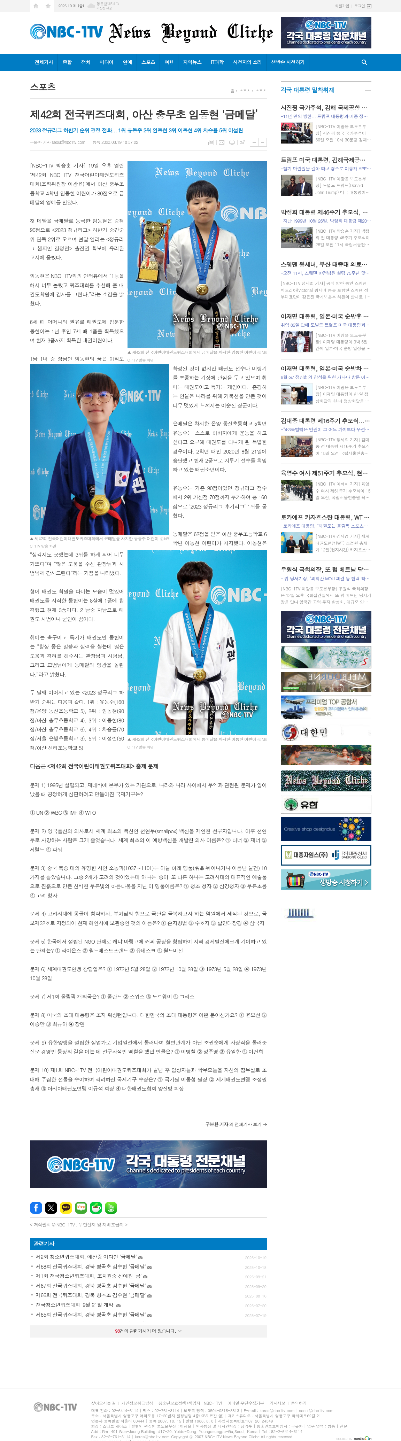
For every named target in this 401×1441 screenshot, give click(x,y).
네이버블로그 (81, 1208)
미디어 (106, 62)
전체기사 (44, 62)
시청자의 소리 (247, 62)
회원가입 (342, 5)
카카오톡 (66, 1208)
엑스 (51, 1208)
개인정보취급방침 (137, 1403)
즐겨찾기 (48, 6)
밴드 (111, 1208)
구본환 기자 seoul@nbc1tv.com (58, 142)
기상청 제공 (104, 8)
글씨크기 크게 (254, 142)
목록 (211, 142)
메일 (221, 142)
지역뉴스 (192, 62)
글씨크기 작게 (262, 142)
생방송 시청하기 (287, 62)
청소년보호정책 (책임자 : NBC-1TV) (190, 1403)
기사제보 (277, 1403)
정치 (85, 62)
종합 (66, 62)
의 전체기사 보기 (234, 1124)
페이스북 (36, 1208)
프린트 (232, 142)
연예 (127, 62)
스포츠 (148, 62)
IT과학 (217, 62)
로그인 (359, 5)
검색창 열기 (364, 62)
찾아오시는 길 (103, 1403)
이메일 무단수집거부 (246, 1403)
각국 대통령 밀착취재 (307, 90)
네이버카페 (96, 1208)
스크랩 (242, 142)
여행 (168, 62)
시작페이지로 (36, 6)
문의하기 (299, 1403)
